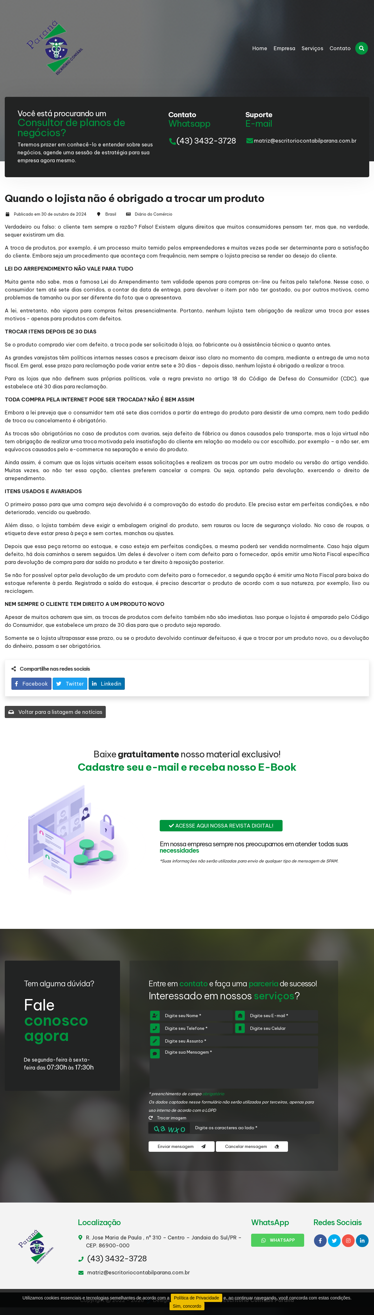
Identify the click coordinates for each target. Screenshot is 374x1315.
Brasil (110, 214)
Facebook (31, 684)
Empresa (284, 48)
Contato (340, 48)
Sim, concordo (187, 1306)
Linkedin (106, 684)
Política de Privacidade (196, 1297)
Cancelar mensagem (252, 1146)
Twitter (70, 684)
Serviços (312, 48)
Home (259, 48)
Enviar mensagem (181, 1146)
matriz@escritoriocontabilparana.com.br (305, 141)
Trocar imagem (167, 1117)
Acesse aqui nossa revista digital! (221, 825)
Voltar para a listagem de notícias (55, 712)
